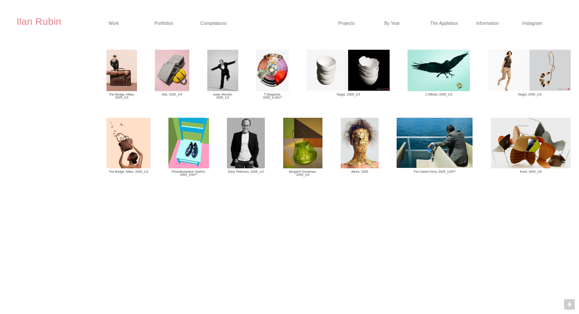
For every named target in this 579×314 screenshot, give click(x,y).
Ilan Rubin (39, 21)
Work (113, 23)
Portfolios (163, 23)
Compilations (213, 23)
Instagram (532, 23)
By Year (392, 23)
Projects (346, 23)
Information (487, 23)
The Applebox (444, 23)
